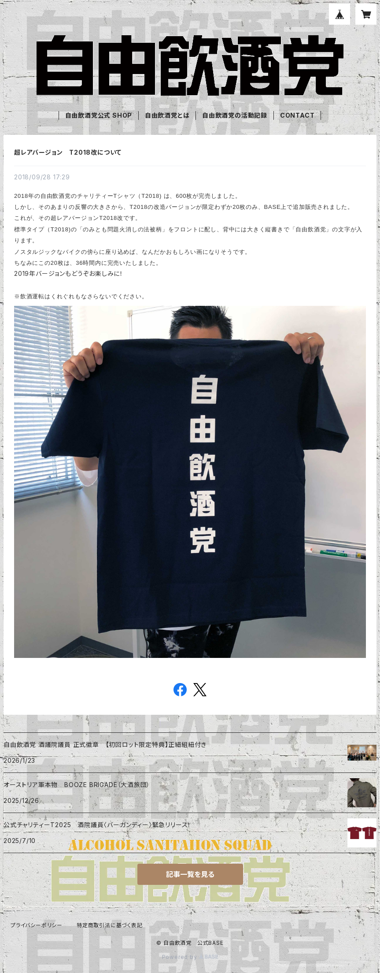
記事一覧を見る (190, 874)
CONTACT (297, 115)
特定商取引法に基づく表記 (110, 925)
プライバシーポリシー (37, 925)
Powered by (190, 957)
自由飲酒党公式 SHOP (99, 115)
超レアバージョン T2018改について (68, 152)
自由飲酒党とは (167, 115)
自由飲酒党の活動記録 (234, 115)
